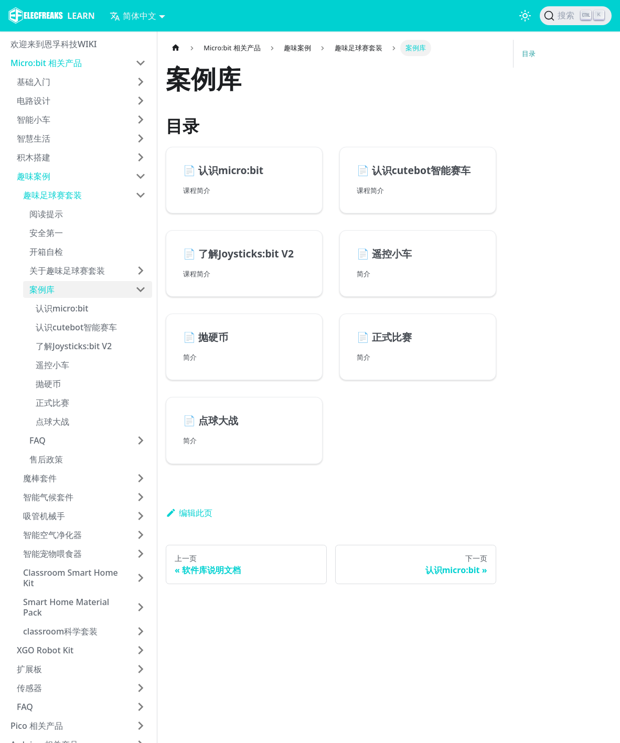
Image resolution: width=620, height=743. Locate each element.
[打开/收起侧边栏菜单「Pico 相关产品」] (140, 725)
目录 (529, 53)
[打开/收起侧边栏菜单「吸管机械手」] (140, 516)
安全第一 (46, 233)
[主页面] (176, 48)
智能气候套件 (48, 497)
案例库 (42, 289)
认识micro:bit (62, 308)
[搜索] (576, 15)
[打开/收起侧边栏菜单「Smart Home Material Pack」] (140, 607)
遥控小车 (52, 365)
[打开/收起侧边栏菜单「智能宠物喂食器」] (140, 553)
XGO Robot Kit (45, 650)
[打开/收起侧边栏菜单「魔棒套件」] (140, 478)
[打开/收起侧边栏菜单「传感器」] (140, 688)
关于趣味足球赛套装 (67, 270)
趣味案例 (33, 176)
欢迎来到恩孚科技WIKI (53, 44)
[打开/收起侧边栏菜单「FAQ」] (140, 440)
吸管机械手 (44, 516)
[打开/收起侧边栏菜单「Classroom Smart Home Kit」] (140, 577)
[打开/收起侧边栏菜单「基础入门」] (140, 81)
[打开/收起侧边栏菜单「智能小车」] (140, 119)
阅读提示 (46, 214)
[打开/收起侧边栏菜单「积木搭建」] (140, 157)
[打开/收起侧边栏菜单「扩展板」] (140, 669)
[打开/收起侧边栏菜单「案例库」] (140, 289)
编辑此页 (189, 513)
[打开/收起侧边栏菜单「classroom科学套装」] (140, 631)
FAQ (37, 440)
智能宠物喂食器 (52, 553)
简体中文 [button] (133, 15)
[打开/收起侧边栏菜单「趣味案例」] (140, 176)
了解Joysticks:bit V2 (74, 346)
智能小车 (33, 119)
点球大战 (52, 421)
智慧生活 (33, 138)
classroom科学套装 (60, 631)
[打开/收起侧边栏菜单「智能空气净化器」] (140, 534)
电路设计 (33, 100)
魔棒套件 (40, 478)
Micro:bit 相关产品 (46, 63)
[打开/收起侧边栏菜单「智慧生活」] (140, 138)
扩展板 (29, 669)
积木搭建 (33, 157)
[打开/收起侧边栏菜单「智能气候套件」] (140, 497)
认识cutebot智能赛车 (76, 327)
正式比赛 (52, 402)
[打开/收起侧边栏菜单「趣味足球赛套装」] (140, 195)
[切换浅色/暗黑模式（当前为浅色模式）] (525, 15)
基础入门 (33, 82)
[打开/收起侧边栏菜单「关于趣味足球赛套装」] (140, 270)
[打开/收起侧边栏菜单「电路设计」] (140, 100)
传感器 (29, 688)
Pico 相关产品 (36, 725)
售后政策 (46, 459)
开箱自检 (46, 251)
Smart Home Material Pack (66, 607)
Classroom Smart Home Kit (70, 578)
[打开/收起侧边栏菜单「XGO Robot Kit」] (140, 650)
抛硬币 (48, 384)
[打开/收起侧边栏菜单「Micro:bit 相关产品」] (140, 63)
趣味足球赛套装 (52, 195)
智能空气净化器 (52, 535)
